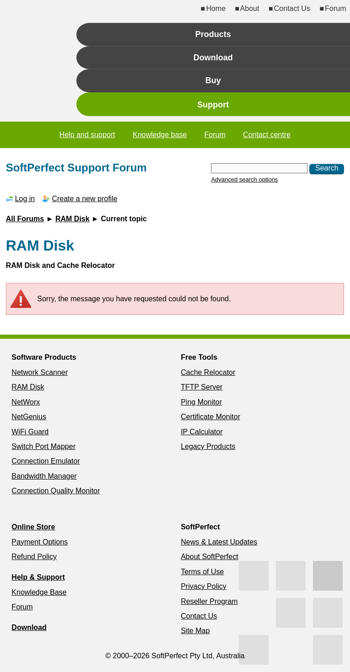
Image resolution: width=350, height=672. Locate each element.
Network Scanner (39, 372)
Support (213, 104)
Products (213, 34)
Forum (335, 8)
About (249, 8)
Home (216, 8)
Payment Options (39, 542)
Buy (213, 80)
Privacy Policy (203, 586)
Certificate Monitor (210, 417)
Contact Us (292, 8)
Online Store (33, 527)
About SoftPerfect (209, 556)
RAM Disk (72, 219)
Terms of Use (202, 572)
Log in (25, 199)
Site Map (195, 631)
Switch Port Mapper (43, 446)
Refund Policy (34, 556)
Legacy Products (208, 446)
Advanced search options (244, 179)
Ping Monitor (201, 402)
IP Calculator (201, 432)
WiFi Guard (29, 432)
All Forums (25, 219)
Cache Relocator (208, 372)
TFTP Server (201, 387)
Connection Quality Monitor (55, 491)
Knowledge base (160, 135)
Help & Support (38, 577)
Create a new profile (84, 199)
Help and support (87, 135)
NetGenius (28, 417)
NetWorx (25, 402)
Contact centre (267, 135)
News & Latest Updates (219, 542)
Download (213, 57)
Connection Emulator (45, 461)
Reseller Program (209, 601)
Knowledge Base (38, 592)
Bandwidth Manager (43, 476)
